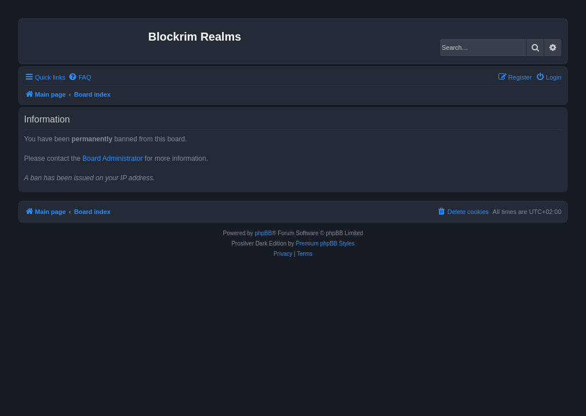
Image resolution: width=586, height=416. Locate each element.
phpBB (263, 233)
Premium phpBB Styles (325, 243)
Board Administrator (112, 158)
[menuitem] (79, 77)
